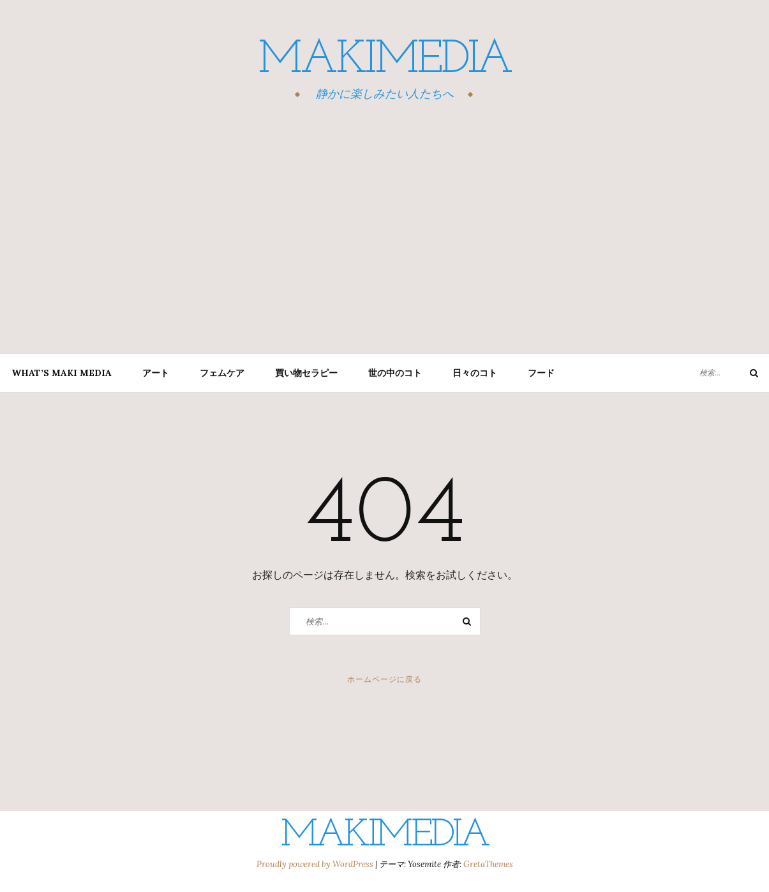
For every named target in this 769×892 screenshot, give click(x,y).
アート (155, 373)
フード (541, 373)
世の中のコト (395, 373)
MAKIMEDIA (384, 61)
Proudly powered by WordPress (316, 864)
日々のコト (474, 373)
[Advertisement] (385, 229)
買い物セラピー (306, 373)
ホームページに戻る (384, 679)
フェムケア (222, 373)
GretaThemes (488, 864)
